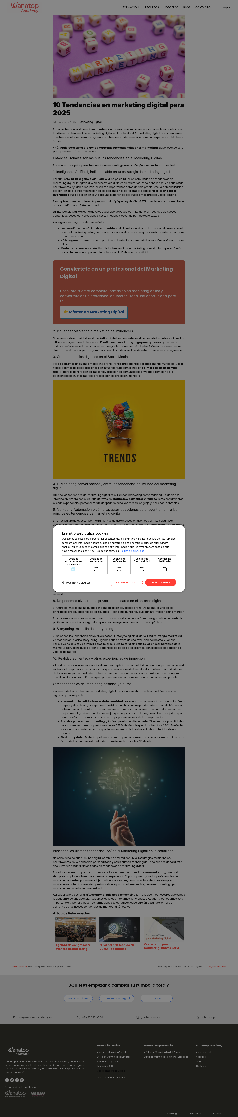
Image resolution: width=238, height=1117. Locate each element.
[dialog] (119, 558)
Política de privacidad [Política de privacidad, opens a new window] (132, 550)
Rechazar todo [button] (126, 582)
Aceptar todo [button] (160, 582)
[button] (76, 582)
